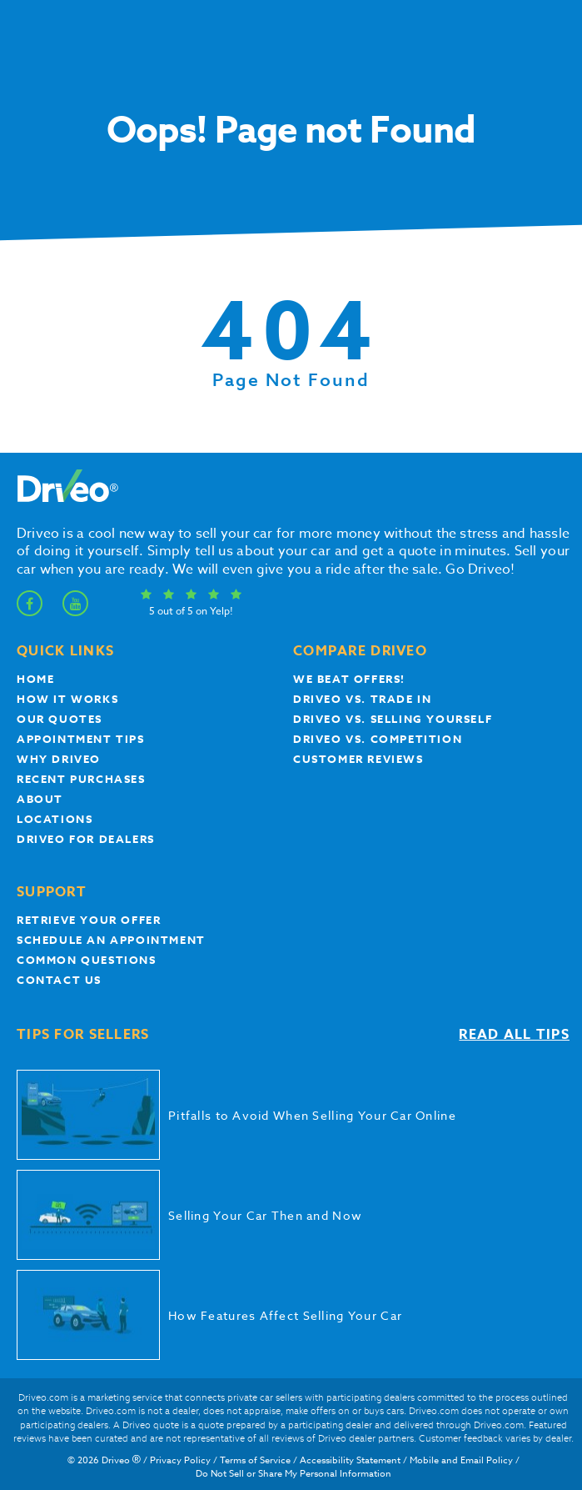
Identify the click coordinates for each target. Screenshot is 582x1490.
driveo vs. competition (377, 738)
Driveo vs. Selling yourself (392, 718)
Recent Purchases (81, 778)
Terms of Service (255, 1460)
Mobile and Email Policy (461, 1460)
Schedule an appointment (111, 939)
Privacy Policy (180, 1460)
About (40, 798)
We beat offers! (349, 678)
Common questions (87, 959)
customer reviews (358, 758)
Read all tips (514, 1035)
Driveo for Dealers (86, 838)
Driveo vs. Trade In (362, 698)
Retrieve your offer (89, 919)
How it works (67, 698)
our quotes (59, 718)
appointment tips (81, 738)
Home (35, 678)
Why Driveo (59, 758)
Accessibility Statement (350, 1460)
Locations (54, 818)
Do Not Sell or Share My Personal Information (293, 1474)
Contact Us (59, 979)
